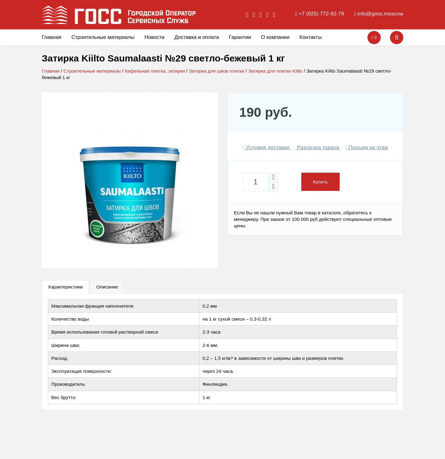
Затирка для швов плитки (216, 71)
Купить (320, 181)
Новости (154, 37)
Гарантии (240, 37)
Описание (107, 286)
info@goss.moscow (380, 14)
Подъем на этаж (366, 147)
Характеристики (65, 286)
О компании (275, 37)
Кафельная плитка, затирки (155, 71)
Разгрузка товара (318, 147)
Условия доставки (266, 147)
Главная (51, 37)
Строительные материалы (102, 37)
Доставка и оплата (196, 37)
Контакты (310, 37)
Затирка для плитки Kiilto (275, 71)
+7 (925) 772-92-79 (321, 14)
